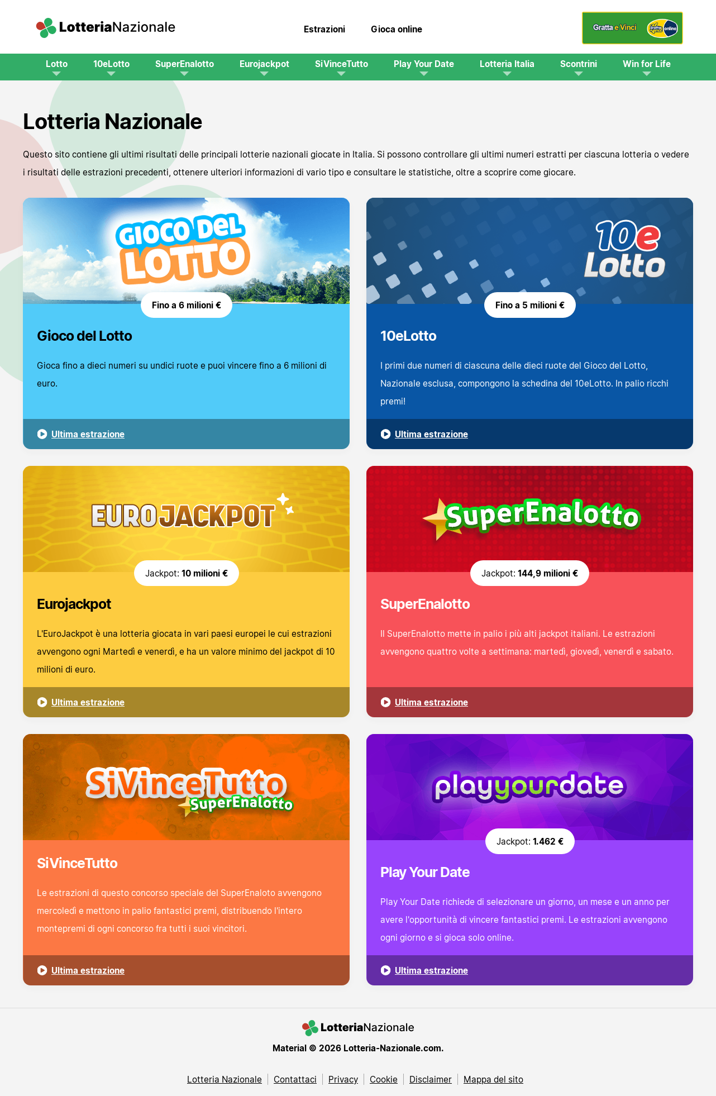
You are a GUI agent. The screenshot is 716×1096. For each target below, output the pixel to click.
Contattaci (295, 1079)
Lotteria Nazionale (224, 1079)
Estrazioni (324, 29)
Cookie (384, 1079)
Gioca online (396, 29)
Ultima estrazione (88, 434)
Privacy (343, 1079)
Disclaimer (430, 1079)
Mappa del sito (493, 1079)
